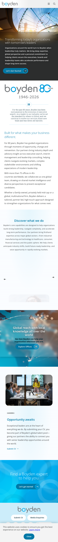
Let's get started (26, 486)
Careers (10, 413)
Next (53, 277)
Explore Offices (25, 346)
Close (29, 537)
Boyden (10, 4)
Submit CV (11, 449)
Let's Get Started (13, 71)
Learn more (34, 529)
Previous (5, 279)
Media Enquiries (37, 517)
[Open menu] (49, 3)
